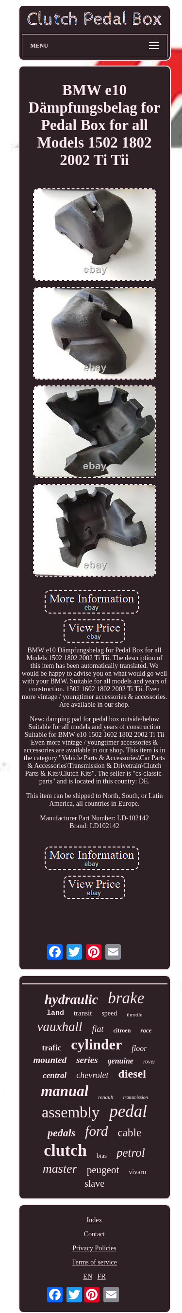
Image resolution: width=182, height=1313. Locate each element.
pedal (128, 1111)
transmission (135, 1097)
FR (102, 1276)
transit (83, 1013)
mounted (50, 1060)
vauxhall (60, 1026)
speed (109, 1013)
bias (102, 1155)
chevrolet (92, 1075)
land (55, 1013)
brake (126, 998)
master (60, 1169)
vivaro (137, 1172)
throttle (134, 1014)
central (54, 1075)
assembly (70, 1112)
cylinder (96, 1044)
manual (64, 1090)
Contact (94, 1234)
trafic (52, 1047)
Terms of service (94, 1262)
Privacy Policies (94, 1248)
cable (130, 1133)
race (145, 1030)
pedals (61, 1133)
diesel (132, 1073)
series (87, 1060)
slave (94, 1183)
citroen (122, 1030)
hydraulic (71, 999)
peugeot (103, 1170)
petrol (130, 1152)
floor (139, 1048)
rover (149, 1061)
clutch (65, 1150)
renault (105, 1097)
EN (87, 1276)
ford (96, 1131)
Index (94, 1220)
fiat (98, 1029)
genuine (120, 1061)
